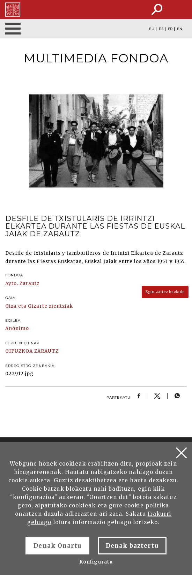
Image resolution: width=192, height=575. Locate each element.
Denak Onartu (57, 546)
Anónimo (17, 328)
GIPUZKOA (19, 351)
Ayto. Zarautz (22, 283)
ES (161, 29)
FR (170, 29)
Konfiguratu (95, 562)
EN (179, 29)
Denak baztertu (132, 546)
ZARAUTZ (46, 351)
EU (151, 29)
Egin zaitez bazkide (165, 292)
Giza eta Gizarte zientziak (39, 306)
